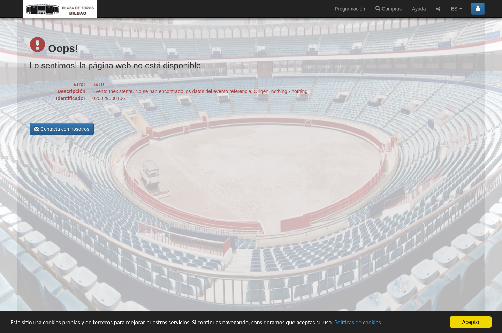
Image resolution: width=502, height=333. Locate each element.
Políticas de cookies (357, 323)
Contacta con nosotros (61, 129)
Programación (350, 9)
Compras (388, 9)
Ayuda (419, 9)
